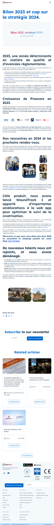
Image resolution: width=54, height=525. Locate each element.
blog (4, 497)
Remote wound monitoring (26, 500)
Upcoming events (7, 495)
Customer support (24, 514)
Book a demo (6, 517)
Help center (22, 517)
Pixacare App (47, 476)
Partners (5, 502)
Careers (4, 507)
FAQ (21, 507)
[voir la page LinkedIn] (4, 473)
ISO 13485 (27, 476)
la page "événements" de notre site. (14, 187)
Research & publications (25, 502)
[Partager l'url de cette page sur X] (9, 316)
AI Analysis (47, 478)
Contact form (6, 514)
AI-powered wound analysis (26, 497)
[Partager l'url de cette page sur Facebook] (12, 316)
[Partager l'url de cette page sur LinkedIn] (6, 316)
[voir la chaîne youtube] (8, 473)
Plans (21, 505)
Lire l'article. (43, 73)
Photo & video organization (26, 493)
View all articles (27, 455)
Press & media (6, 505)
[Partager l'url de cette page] (4, 316)
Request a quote (6, 519)
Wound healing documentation (27, 495)
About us (5, 493)
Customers (5, 500)
